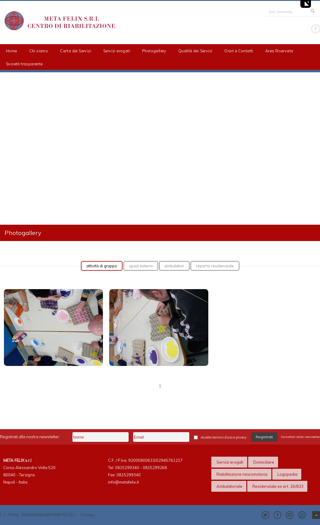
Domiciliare (263, 462)
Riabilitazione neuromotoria (242, 474)
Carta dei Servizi (75, 50)
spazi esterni (141, 265)
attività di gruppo (101, 265)
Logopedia (287, 474)
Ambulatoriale (229, 486)
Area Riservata (279, 50)
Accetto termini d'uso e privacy (224, 437)
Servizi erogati (116, 50)
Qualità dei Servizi (195, 50)
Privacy (88, 514)
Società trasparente (24, 63)
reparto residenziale (215, 265)
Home (11, 50)
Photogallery (154, 50)
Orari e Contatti (238, 50)
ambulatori (174, 265)
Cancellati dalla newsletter (300, 437)
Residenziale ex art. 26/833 (277, 486)
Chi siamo (38, 50)
